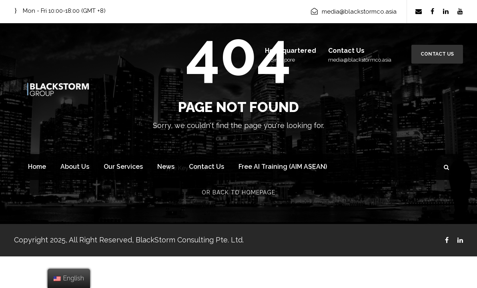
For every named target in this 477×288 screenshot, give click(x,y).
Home (37, 166)
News (165, 166)
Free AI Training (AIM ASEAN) (282, 166)
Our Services (123, 166)
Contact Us (437, 54)
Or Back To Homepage (238, 192)
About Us (74, 166)
